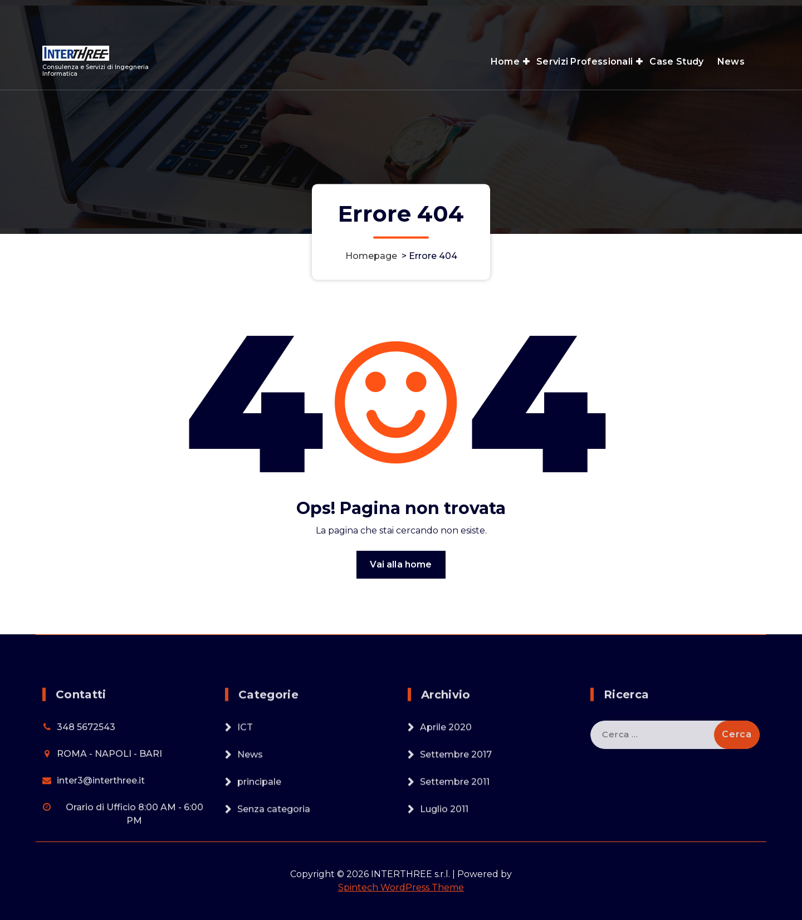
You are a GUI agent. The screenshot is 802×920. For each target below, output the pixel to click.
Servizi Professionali (584, 61)
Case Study (676, 61)
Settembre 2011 (455, 839)
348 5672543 (86, 785)
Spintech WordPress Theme (401, 887)
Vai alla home (401, 577)
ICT (245, 785)
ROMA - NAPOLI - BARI (109, 811)
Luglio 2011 (444, 867)
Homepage (371, 256)
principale (259, 839)
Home (505, 61)
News (731, 61)
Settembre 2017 (456, 812)
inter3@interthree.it (101, 838)
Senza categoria (273, 867)
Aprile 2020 (446, 785)
